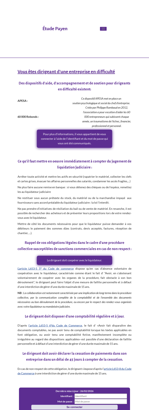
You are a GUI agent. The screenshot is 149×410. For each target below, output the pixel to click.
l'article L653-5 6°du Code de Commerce (55, 325)
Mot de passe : (65, 401)
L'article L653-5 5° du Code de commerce (46, 268)
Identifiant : (66, 396)
